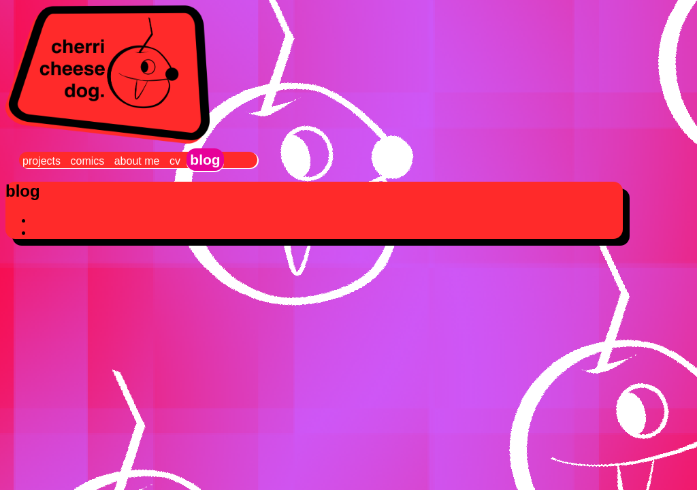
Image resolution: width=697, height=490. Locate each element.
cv (174, 161)
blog (205, 159)
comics (87, 161)
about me (137, 161)
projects (41, 161)
